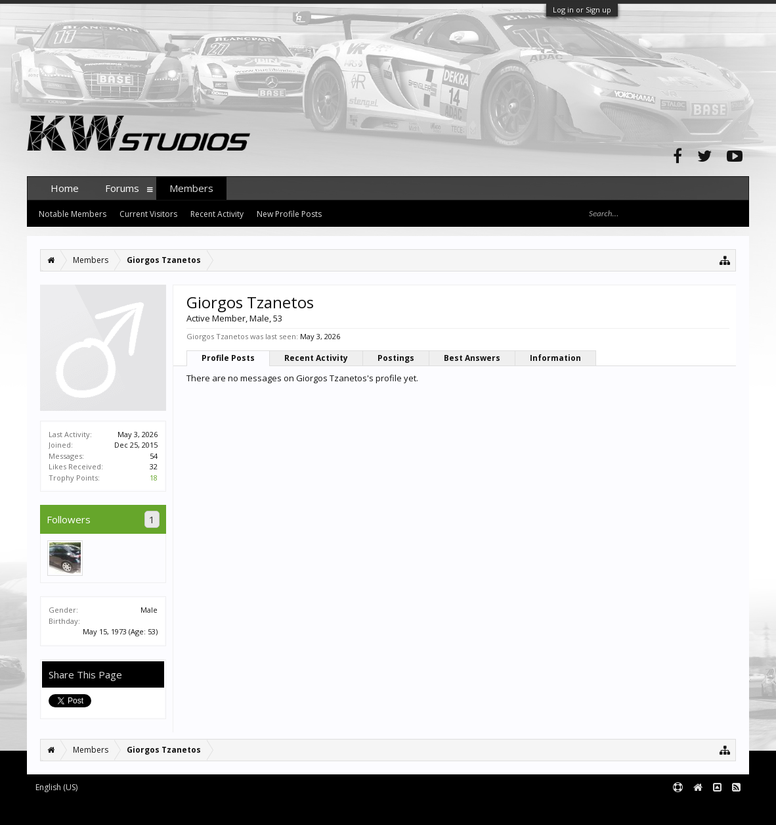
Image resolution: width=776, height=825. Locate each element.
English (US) (56, 787)
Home (65, 188)
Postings (395, 358)
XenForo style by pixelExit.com (285, 809)
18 (154, 478)
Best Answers (472, 358)
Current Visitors (148, 214)
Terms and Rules (716, 809)
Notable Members (72, 214)
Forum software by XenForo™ (126, 809)
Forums (122, 188)
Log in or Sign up (582, 9)
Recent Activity (316, 358)
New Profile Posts (289, 214)
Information (555, 358)
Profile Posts (228, 358)
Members (191, 188)
